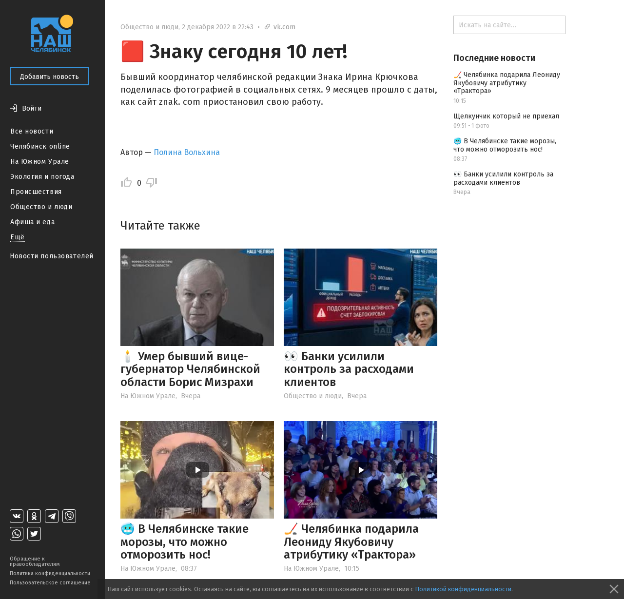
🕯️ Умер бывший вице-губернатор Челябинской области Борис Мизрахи (190, 369)
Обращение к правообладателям (34, 561)
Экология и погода (42, 177)
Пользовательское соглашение (50, 582)
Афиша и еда (32, 222)
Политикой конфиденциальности (463, 589)
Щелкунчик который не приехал (506, 116)
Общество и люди (41, 207)
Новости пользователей (52, 256)
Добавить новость (49, 77)
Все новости (31, 131)
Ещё (17, 237)
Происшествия (36, 192)
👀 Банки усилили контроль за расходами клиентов (349, 369)
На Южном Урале (39, 161)
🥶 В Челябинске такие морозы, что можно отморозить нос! (184, 541)
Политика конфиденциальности (50, 573)
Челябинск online (40, 146)
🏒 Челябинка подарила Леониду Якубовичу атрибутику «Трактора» (351, 541)
